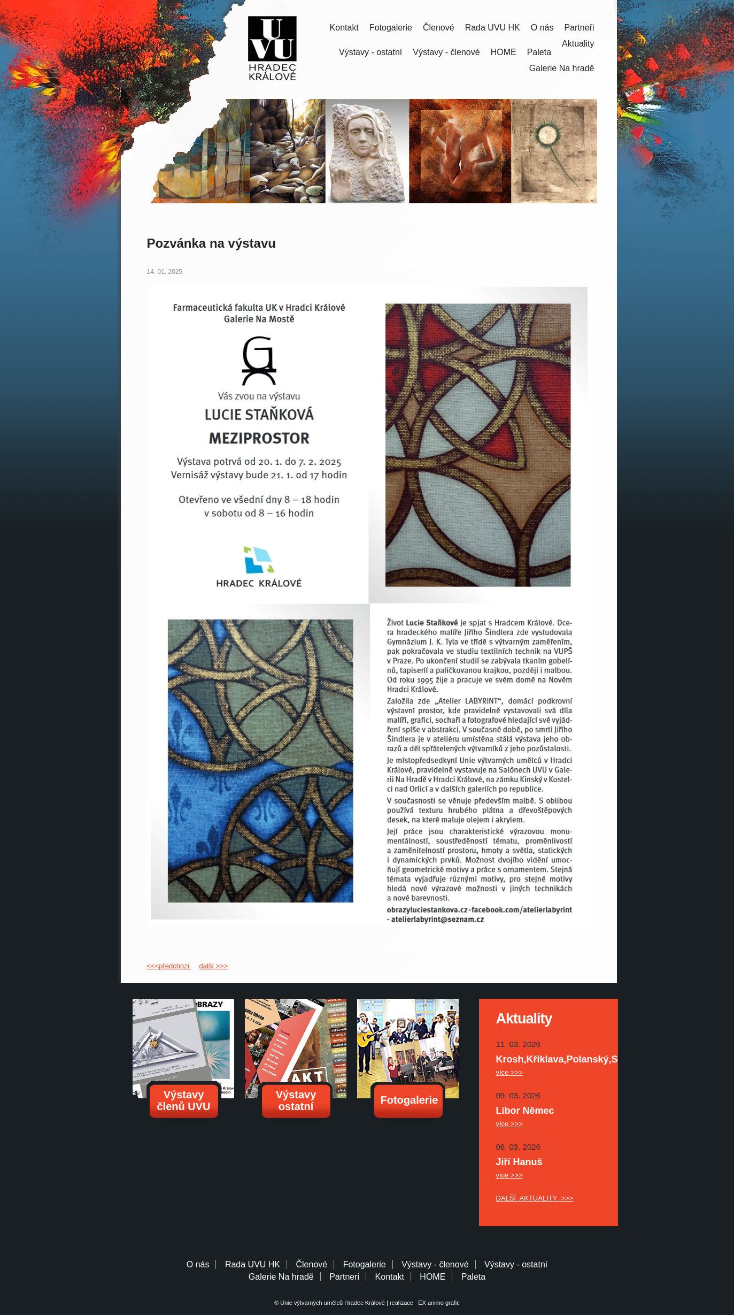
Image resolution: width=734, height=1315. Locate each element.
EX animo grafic (437, 1302)
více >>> (509, 1072)
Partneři (579, 27)
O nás (542, 27)
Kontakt (344, 27)
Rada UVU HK (492, 27)
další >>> (213, 966)
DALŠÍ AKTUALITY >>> (535, 1198)
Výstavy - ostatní (370, 52)
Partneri (344, 1276)
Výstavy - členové (446, 52)
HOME (503, 52)
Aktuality (578, 43)
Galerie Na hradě (281, 1276)
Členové (438, 27)
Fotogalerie (390, 27)
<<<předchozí (169, 966)
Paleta (539, 52)
